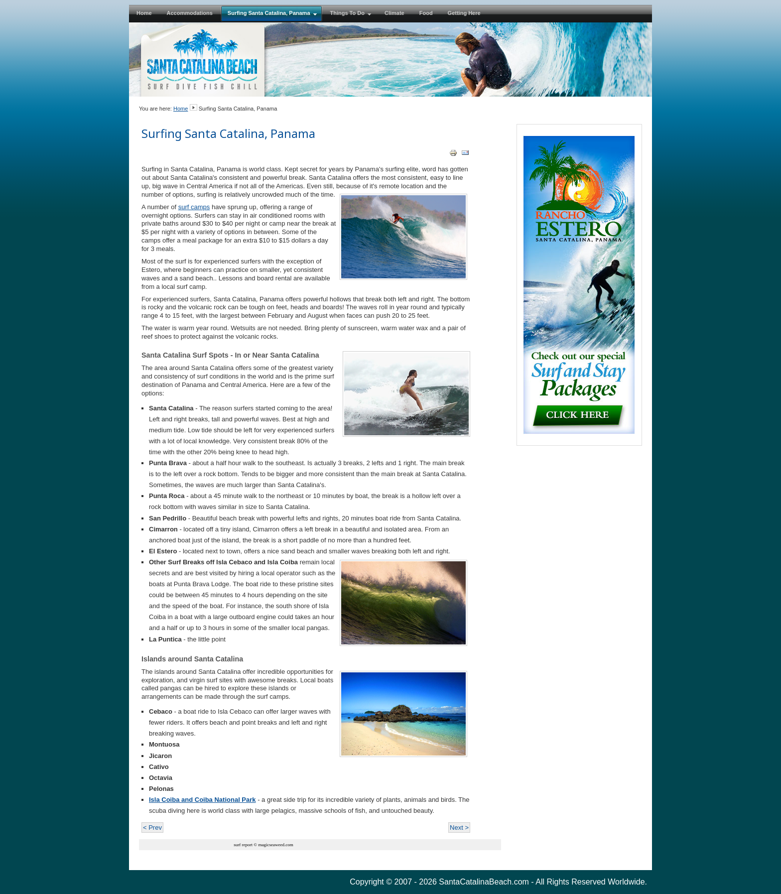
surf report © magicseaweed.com (263, 844)
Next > (459, 827)
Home (180, 109)
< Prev (152, 827)
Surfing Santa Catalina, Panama (228, 133)
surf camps (194, 207)
